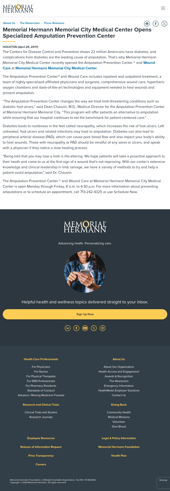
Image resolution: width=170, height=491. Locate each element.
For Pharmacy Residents (41, 385)
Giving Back (119, 405)
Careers (41, 464)
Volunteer (119, 421)
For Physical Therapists (40, 376)
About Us (9, 23)
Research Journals (41, 417)
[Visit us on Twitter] (94, 328)
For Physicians (41, 367)
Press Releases (54, 23)
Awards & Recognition (119, 376)
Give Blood (119, 426)
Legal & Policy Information (119, 438)
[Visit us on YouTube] (85, 328)
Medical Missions (119, 417)
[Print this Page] (147, 24)
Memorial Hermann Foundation (118, 447)
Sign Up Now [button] (85, 314)
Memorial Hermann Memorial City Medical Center (56, 68)
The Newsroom (30, 23)
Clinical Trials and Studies (41, 412)
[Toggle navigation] (163, 8)
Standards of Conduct (41, 390)
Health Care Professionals (41, 359)
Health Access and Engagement (119, 371)
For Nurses (41, 371)
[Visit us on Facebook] (76, 328)
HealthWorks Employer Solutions (118, 390)
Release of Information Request (40, 447)
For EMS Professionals (41, 381)
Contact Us (119, 395)
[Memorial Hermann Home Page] (18, 8)
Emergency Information (119, 385)
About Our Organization (119, 367)
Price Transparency (41, 456)
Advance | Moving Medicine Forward (41, 395)
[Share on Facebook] (156, 24)
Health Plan (119, 456)
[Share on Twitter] (164, 24)
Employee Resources (41, 438)
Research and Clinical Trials (41, 405)
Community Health (119, 412)
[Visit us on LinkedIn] (68, 328)
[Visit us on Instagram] (102, 328)
